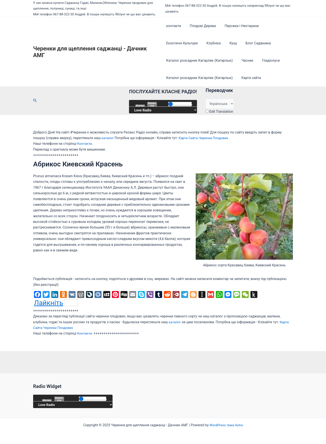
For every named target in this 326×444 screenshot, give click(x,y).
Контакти (84, 144)
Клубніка (212, 43)
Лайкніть (56, 302)
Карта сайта (249, 78)
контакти (173, 26)
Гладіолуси (267, 60)
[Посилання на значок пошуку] (35, 100)
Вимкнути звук (152, 104)
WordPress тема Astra (226, 425)
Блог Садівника (253, 43)
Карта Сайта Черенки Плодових (205, 138)
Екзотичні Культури (182, 43)
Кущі (230, 43)
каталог (108, 138)
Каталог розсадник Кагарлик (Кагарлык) (199, 60)
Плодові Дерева (201, 26)
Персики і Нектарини (238, 26)
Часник (246, 60)
